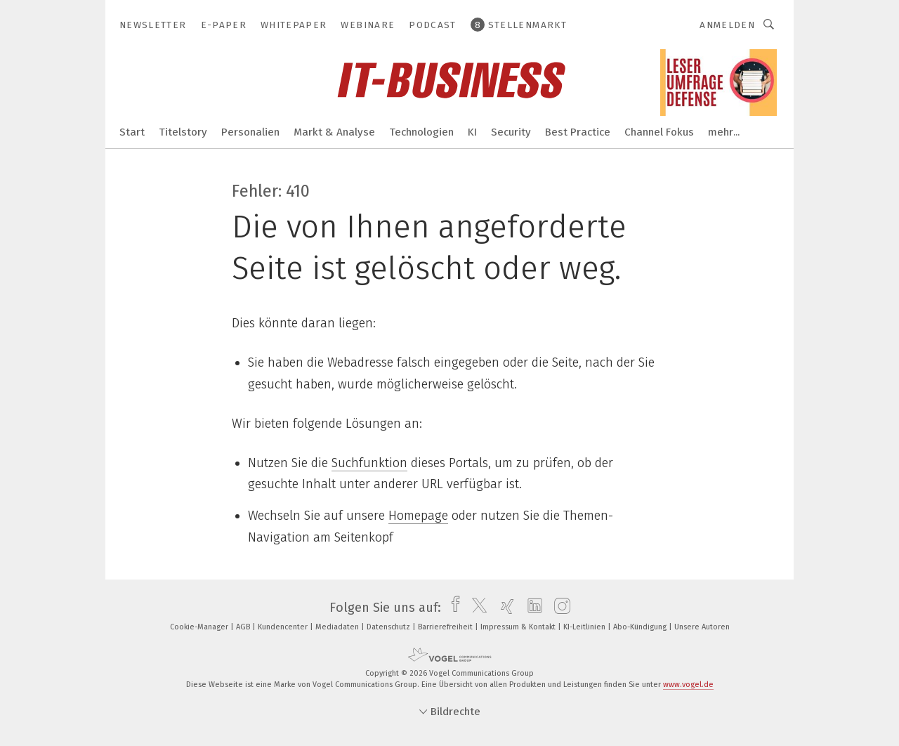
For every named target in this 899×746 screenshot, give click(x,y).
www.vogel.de (688, 684)
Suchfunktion (369, 463)
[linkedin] (531, 607)
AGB (244, 627)
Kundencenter (284, 627)
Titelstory (183, 132)
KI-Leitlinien (585, 627)
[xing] (504, 607)
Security (511, 132)
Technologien (421, 132)
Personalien (250, 132)
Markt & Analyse (334, 132)
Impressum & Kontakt (519, 627)
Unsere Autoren (702, 627)
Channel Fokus (659, 132)
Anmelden (727, 25)
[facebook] (452, 607)
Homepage (418, 515)
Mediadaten (338, 627)
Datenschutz (389, 627)
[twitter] (476, 607)
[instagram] (558, 607)
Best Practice (577, 132)
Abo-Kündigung (641, 627)
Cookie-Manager (200, 627)
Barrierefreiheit (446, 627)
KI (472, 132)
